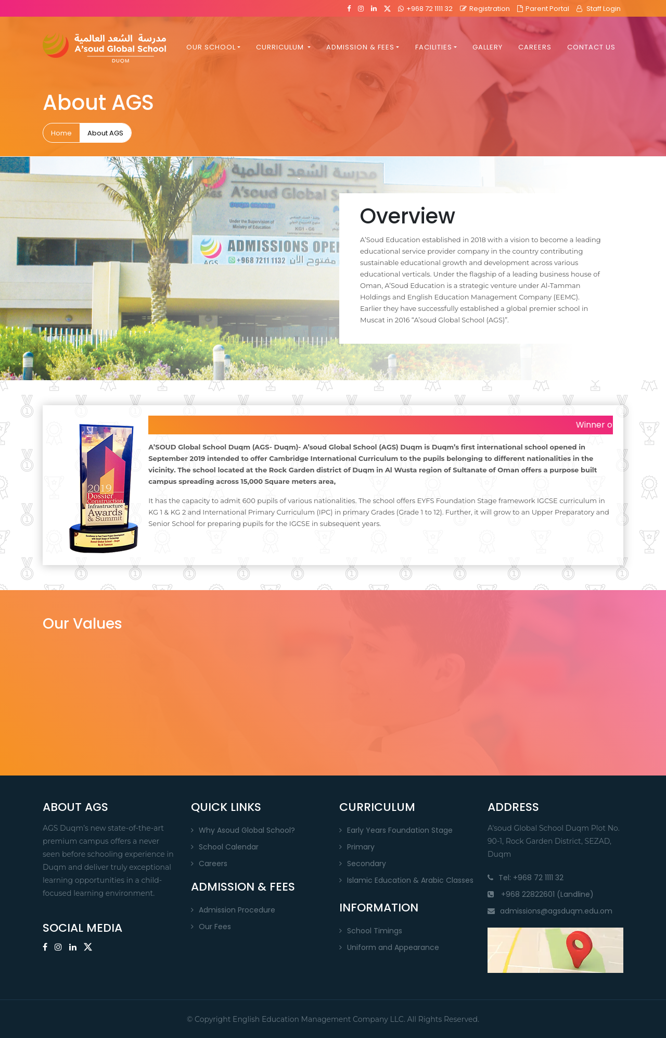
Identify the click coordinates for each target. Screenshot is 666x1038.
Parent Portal (543, 9)
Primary (361, 847)
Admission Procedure (237, 910)
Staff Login (599, 9)
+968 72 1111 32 (425, 9)
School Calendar (229, 847)
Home (61, 133)
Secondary (366, 863)
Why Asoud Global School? (247, 830)
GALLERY (487, 48)
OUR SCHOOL (211, 48)
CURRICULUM (281, 48)
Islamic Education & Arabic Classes (410, 880)
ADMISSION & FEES (360, 48)
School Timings (374, 931)
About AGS (105, 133)
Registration (485, 9)
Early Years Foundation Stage (400, 830)
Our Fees (215, 926)
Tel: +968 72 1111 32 (525, 877)
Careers (213, 863)
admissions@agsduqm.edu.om (550, 911)
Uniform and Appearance (393, 947)
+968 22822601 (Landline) (541, 894)
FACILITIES (433, 48)
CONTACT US (591, 48)
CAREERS (535, 48)
